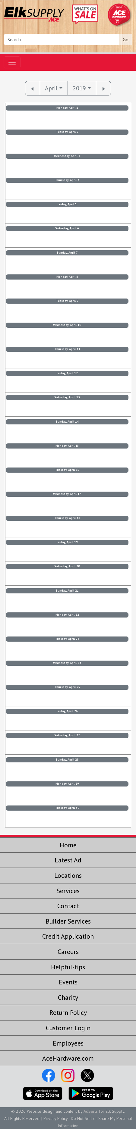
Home (68, 845)
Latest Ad (68, 860)
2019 (79, 88)
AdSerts (91, 1111)
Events (68, 982)
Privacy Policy (55, 1118)
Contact (68, 906)
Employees (68, 1043)
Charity (68, 997)
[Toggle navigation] (12, 62)
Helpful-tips (68, 967)
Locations (68, 875)
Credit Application (68, 936)
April (51, 88)
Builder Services (68, 921)
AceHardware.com (68, 1058)
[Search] (61, 39)
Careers (68, 951)
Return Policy (68, 1012)
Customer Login (68, 1028)
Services (68, 891)
